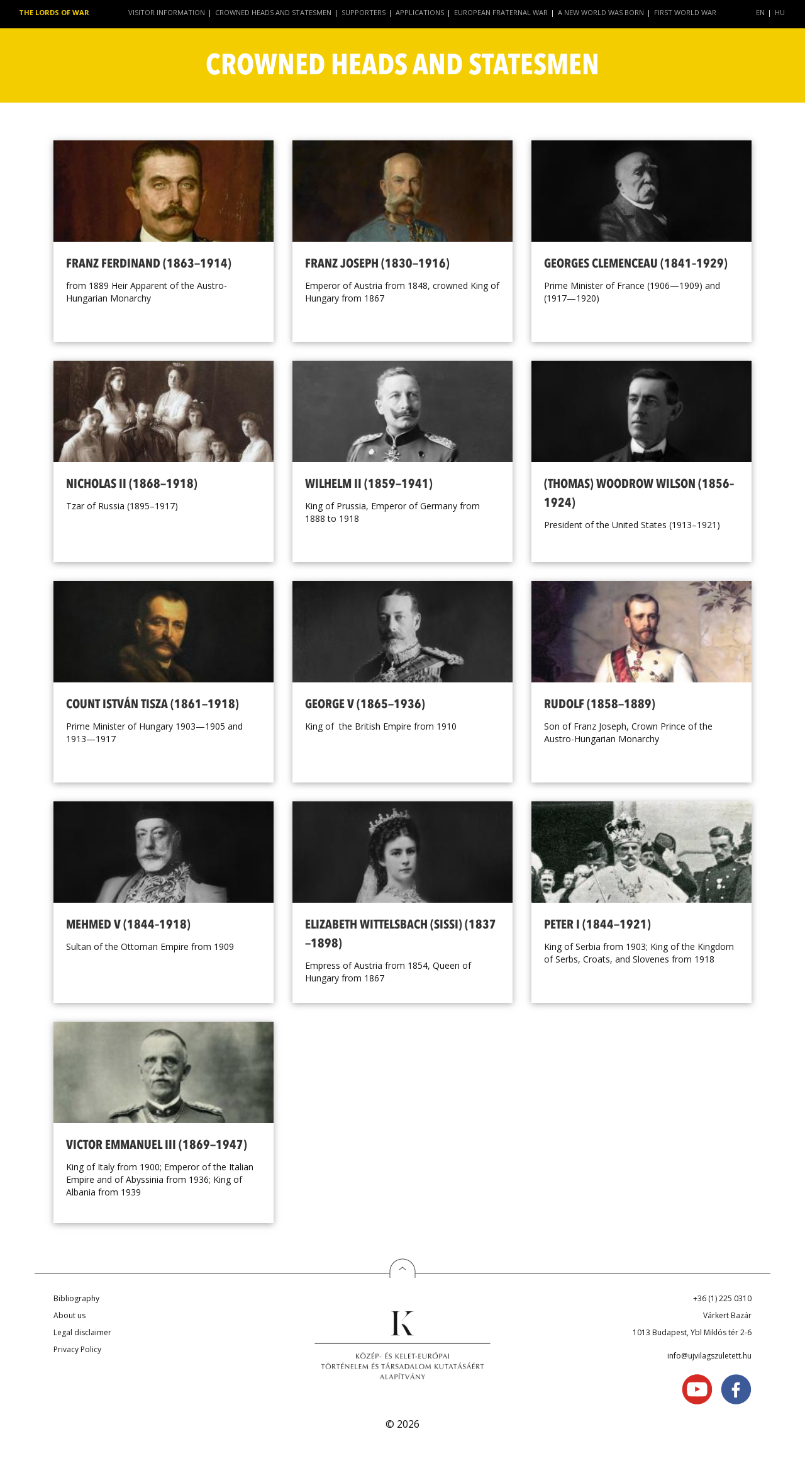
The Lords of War (54, 12)
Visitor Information (166, 12)
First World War (685, 12)
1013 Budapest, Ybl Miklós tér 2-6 (692, 1332)
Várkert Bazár (727, 1315)
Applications (420, 12)
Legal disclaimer (82, 1332)
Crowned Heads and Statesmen (273, 12)
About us (69, 1315)
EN (760, 12)
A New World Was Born (601, 12)
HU (780, 12)
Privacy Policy (77, 1349)
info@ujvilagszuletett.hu (709, 1355)
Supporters (363, 12)
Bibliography (76, 1298)
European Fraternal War (501, 12)
